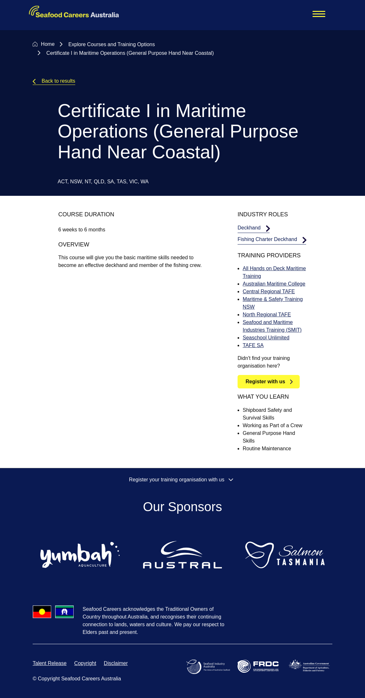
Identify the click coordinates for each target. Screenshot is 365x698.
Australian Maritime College (274, 284)
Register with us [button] (265, 381)
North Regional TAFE (267, 314)
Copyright (85, 663)
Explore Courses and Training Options (111, 44)
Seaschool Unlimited (266, 337)
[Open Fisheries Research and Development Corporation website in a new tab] (259, 666)
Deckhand (249, 227)
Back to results (58, 81)
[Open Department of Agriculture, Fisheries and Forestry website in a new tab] (310, 665)
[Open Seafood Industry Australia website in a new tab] (209, 666)
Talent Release (50, 663)
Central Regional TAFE (269, 291)
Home (48, 44)
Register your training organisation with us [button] (182, 479)
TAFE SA (253, 345)
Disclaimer (116, 663)
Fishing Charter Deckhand (267, 239)
